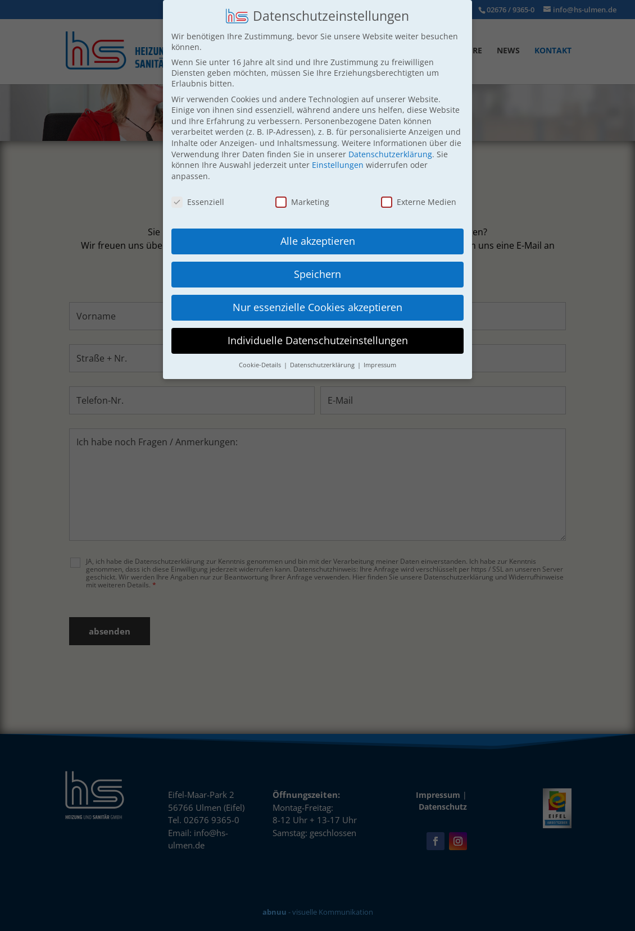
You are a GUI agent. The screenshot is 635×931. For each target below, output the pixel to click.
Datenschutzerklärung (390, 153)
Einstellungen (338, 164)
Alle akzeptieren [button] (317, 241)
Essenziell (197, 201)
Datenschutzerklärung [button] (323, 365)
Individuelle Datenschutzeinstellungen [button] (318, 340)
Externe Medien (418, 201)
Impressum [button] (380, 365)
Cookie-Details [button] (261, 365)
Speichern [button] (317, 274)
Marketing (302, 201)
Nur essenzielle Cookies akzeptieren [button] (317, 307)
